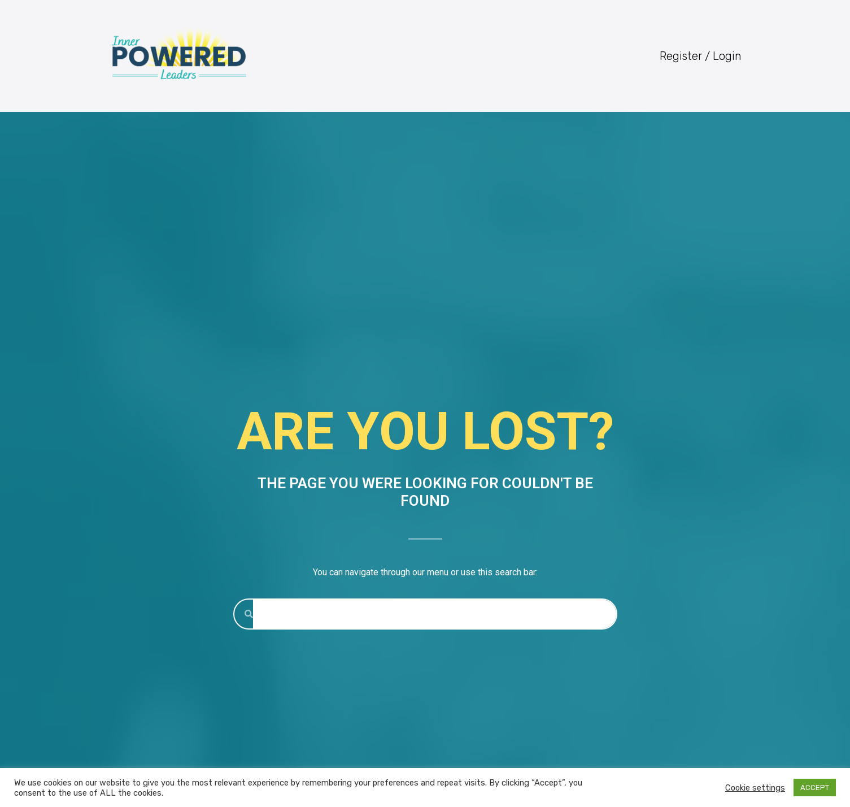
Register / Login (701, 56)
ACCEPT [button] (814, 787)
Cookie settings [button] (755, 788)
